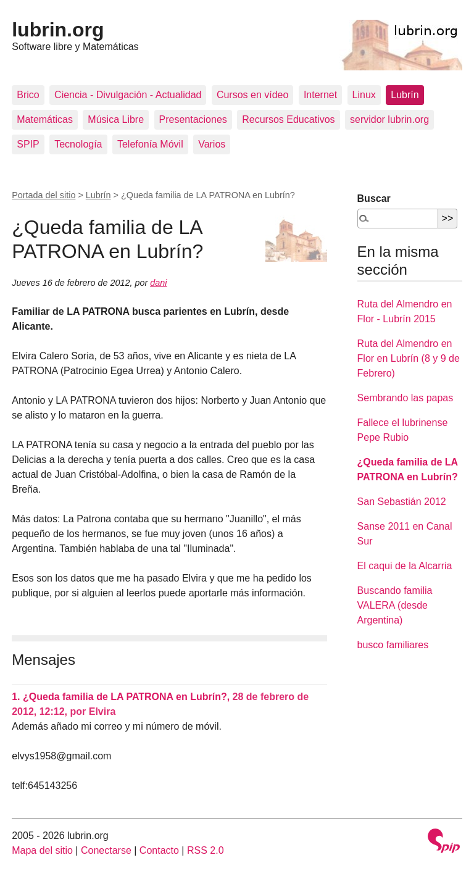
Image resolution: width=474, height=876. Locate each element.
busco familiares (393, 645)
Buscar (374, 198)
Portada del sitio (43, 195)
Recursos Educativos (288, 119)
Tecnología (78, 144)
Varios (211, 144)
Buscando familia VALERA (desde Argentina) (395, 605)
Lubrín (404, 95)
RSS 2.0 (205, 850)
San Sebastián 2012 (401, 501)
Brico (28, 95)
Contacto (159, 850)
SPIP (28, 144)
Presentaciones (193, 119)
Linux (364, 95)
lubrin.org (58, 30)
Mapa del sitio (42, 850)
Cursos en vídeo (253, 95)
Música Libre (116, 119)
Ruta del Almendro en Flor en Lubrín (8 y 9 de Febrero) (408, 358)
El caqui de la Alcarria (404, 566)
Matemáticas (45, 119)
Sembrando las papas (405, 398)
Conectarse (106, 850)
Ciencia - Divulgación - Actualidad (127, 95)
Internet (320, 95)
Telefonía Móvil (150, 144)
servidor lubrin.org (389, 119)
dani (158, 283)
